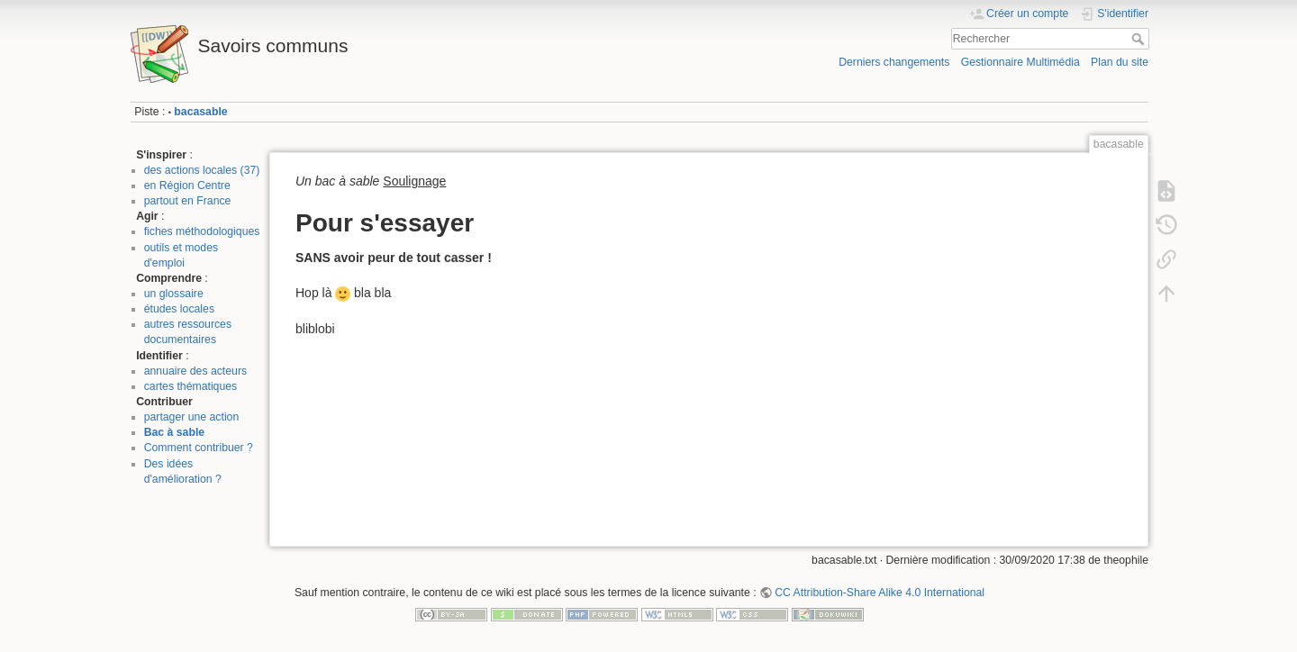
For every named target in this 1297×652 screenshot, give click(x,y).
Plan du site (1119, 62)
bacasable (200, 111)
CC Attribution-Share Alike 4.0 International (879, 592)
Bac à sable (174, 432)
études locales (179, 309)
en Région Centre (187, 185)
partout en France (187, 201)
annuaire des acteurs (195, 371)
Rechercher (1139, 38)
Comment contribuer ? (198, 447)
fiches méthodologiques (202, 231)
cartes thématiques (191, 386)
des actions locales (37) (202, 170)
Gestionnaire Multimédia (1020, 62)
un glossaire (174, 293)
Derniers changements (894, 62)
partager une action (192, 417)
